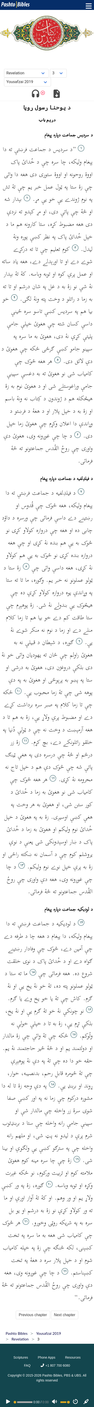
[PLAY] (8, 1402)
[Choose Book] (26, 73)
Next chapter (64, 1315)
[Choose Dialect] (27, 82)
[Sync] (86, 1402)
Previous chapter (33, 1315)
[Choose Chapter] (58, 73)
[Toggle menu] (87, 6)
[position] (23, 1402)
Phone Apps (46, 1357)
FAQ (27, 1365)
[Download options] (56, 94)
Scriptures (20, 1357)
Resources (73, 1357)
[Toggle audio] (35, 94)
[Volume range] (65, 1402)
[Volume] (54, 1402)
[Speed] (75, 1402)
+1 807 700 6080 (55, 1365)
